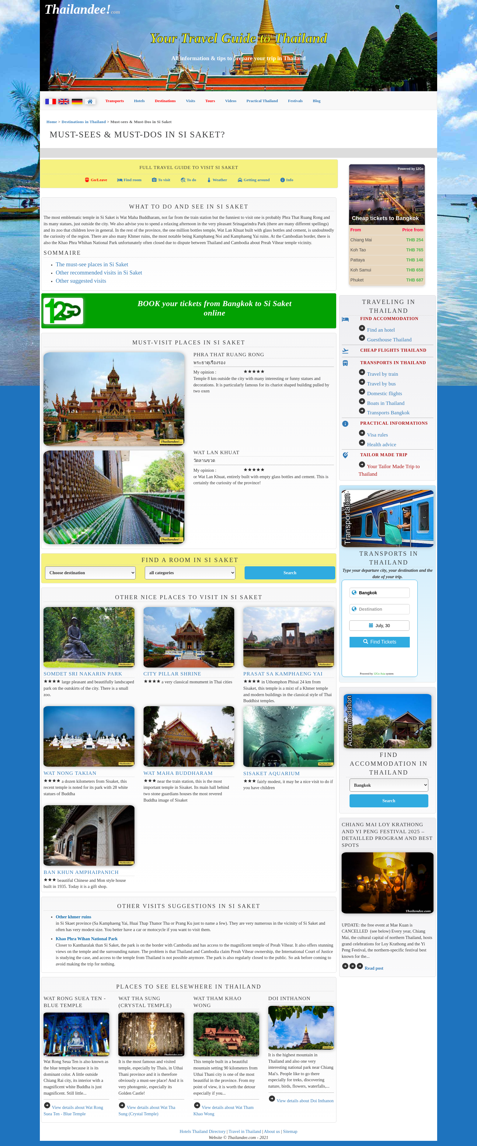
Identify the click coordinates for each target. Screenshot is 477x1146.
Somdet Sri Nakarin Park (83, 674)
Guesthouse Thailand (389, 340)
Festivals (295, 100)
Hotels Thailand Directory (202, 1131)
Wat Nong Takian (70, 773)
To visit (160, 180)
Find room (129, 180)
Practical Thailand (262, 100)
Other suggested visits (81, 281)
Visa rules (377, 435)
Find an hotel (381, 330)
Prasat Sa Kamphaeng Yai (283, 674)
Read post (374, 968)
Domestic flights (384, 393)
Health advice (381, 444)
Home (52, 121)
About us (272, 1131)
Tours (210, 100)
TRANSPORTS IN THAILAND (393, 362)
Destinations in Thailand (84, 121)
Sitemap (290, 1131)
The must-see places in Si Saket (92, 264)
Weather (216, 180)
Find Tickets (379, 641)
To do (188, 180)
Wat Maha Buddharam (178, 773)
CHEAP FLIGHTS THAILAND (393, 350)
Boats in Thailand (386, 403)
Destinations (165, 100)
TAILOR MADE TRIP (383, 454)
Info (286, 180)
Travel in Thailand (245, 1131)
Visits (190, 100)
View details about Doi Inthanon (305, 1100)
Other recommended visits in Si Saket (99, 272)
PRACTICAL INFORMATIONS (394, 423)
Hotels (139, 100)
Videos (230, 100)
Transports (114, 100)
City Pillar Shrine (172, 674)
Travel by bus (381, 384)
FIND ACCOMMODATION (389, 318)
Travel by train (382, 374)
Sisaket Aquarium (271, 773)
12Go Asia (379, 673)
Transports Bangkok (388, 413)
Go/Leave (95, 180)
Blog (316, 100)
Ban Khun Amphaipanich (81, 872)
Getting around (253, 180)
